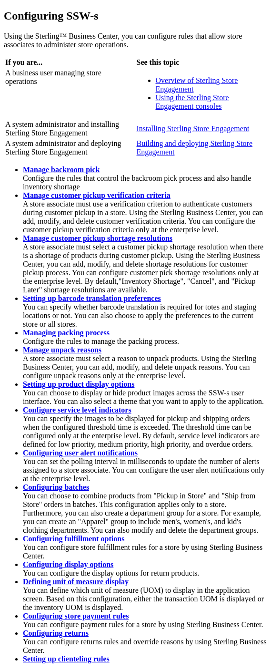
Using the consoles (192, 101)
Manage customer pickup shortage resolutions (97, 238)
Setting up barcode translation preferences (92, 298)
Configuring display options (68, 564)
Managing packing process (66, 333)
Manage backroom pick (61, 169)
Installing (193, 128)
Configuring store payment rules (76, 616)
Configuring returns (56, 633)
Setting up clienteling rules (66, 659)
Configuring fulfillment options (73, 539)
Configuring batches (56, 487)
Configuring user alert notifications (80, 453)
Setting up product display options (78, 384)
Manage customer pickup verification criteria (97, 195)
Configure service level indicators (77, 410)
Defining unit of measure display (76, 582)
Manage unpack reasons (62, 350)
